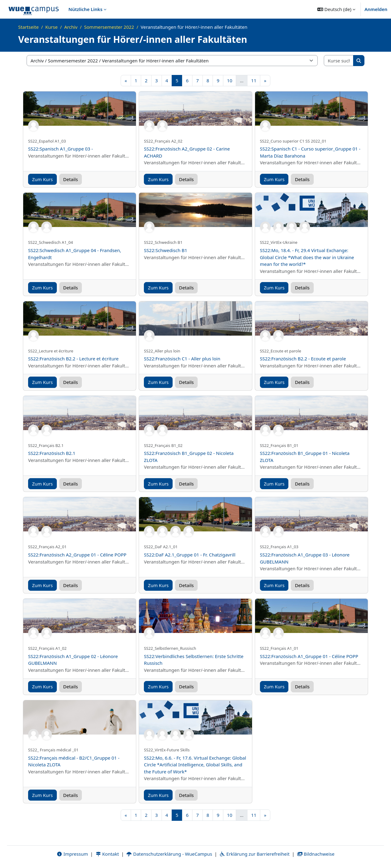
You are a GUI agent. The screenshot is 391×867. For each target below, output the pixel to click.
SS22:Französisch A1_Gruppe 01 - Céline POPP (309, 656)
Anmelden (375, 9)
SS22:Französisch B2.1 (51, 453)
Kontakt (107, 854)
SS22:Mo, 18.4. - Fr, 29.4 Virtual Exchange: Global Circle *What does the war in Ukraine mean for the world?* (307, 257)
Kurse (51, 27)
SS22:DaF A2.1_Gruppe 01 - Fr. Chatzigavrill (189, 555)
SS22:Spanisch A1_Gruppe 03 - (60, 149)
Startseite (28, 27)
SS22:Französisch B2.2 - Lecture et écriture (73, 358)
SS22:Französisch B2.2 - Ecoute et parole (303, 358)
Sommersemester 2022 (109, 27)
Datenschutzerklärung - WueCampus (169, 854)
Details (70, 179)
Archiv (70, 27)
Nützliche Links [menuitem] (85, 9)
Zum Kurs (42, 179)
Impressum (72, 854)
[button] (336, 9)
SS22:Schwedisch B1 (165, 250)
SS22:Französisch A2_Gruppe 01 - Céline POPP (77, 555)
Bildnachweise (315, 854)
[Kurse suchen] (339, 60)
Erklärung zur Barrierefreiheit (254, 854)
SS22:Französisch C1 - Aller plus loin (182, 358)
